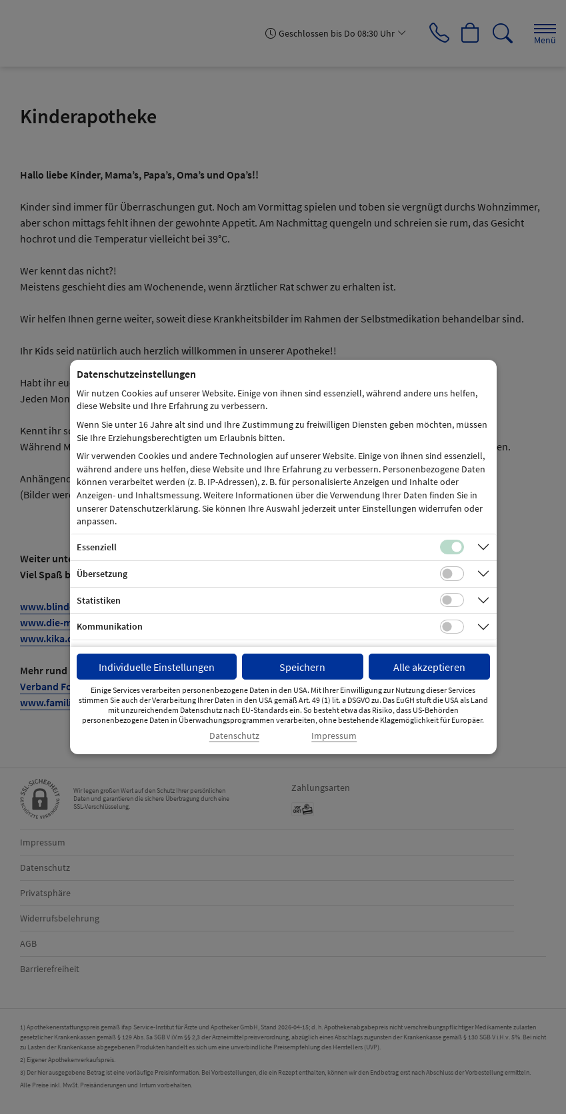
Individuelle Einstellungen (157, 667)
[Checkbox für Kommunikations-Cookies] (452, 627)
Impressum (334, 736)
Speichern (302, 667)
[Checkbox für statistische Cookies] (452, 600)
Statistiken (99, 600)
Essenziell (97, 547)
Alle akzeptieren (429, 667)
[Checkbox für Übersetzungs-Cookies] (452, 573)
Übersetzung (102, 574)
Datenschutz (234, 736)
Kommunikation (110, 626)
